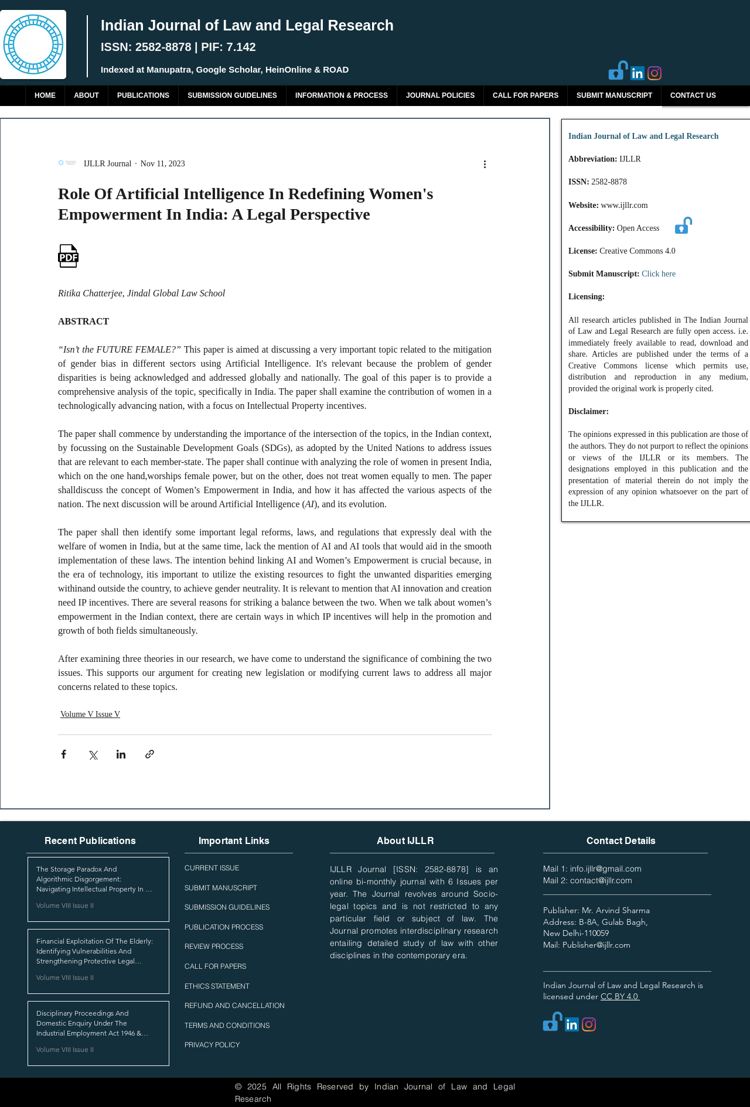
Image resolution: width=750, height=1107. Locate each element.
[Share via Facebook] (63, 754)
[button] (143, 96)
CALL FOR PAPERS (215, 966)
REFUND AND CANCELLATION (235, 1005)
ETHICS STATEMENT (217, 986)
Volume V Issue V (90, 714)
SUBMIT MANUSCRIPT (221, 887)
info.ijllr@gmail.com (606, 868)
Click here (659, 273)
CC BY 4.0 (620, 996)
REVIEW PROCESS (214, 946)
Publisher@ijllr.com (596, 944)
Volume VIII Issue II (65, 905)
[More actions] (485, 163)
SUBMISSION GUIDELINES (227, 907)
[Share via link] (149, 754)
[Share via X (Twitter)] (92, 754)
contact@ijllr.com (601, 880)
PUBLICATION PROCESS (224, 926)
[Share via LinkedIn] (121, 754)
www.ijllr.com (624, 205)
